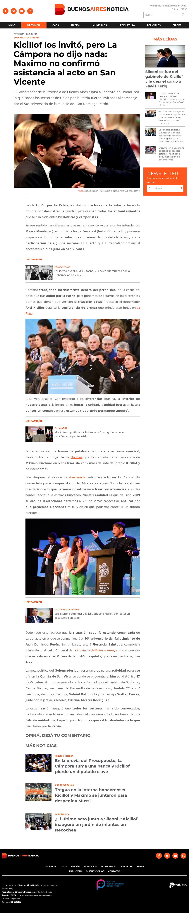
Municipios (99, 25)
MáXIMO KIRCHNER (108, 191)
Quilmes (76, 457)
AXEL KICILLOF (91, 191)
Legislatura (127, 25)
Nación (75, 25)
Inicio (11, 25)
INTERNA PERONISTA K (129, 191)
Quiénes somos (95, 871)
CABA (55, 25)
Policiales (154, 25)
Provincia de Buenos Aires (95, 650)
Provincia (34, 25)
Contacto (114, 871)
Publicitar (75, 871)
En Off (177, 25)
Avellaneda (78, 477)
